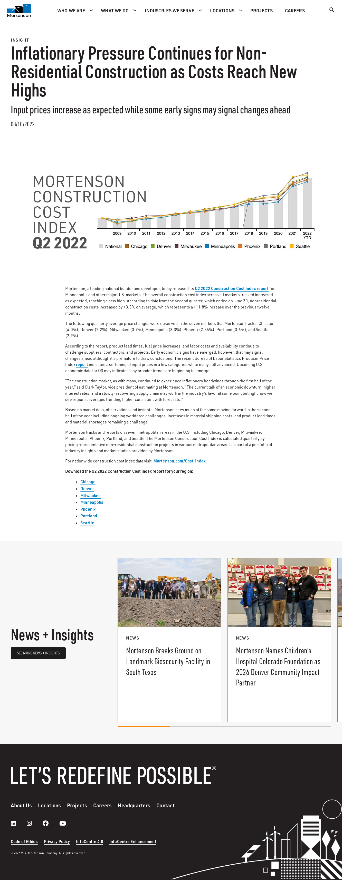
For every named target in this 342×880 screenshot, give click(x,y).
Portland (88, 515)
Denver (87, 488)
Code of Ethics (24, 841)
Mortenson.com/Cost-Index (180, 460)
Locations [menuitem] (222, 10)
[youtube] (62, 823)
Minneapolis (91, 502)
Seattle (87, 522)
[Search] (332, 10)
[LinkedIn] (18, 823)
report (82, 364)
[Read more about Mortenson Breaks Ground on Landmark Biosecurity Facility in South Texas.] (169, 640)
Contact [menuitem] (165, 805)
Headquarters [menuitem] (134, 805)
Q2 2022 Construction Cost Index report (232, 288)
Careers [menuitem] (295, 10)
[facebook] (51, 823)
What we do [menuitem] (115, 10)
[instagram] (34, 823)
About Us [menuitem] (21, 805)
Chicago (88, 481)
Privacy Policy (57, 841)
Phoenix (88, 509)
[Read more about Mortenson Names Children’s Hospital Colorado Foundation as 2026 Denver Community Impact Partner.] (279, 640)
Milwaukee (90, 495)
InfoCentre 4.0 (89, 841)
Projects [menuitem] (261, 10)
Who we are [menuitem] (71, 10)
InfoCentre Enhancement (132, 841)
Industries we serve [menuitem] (169, 10)
